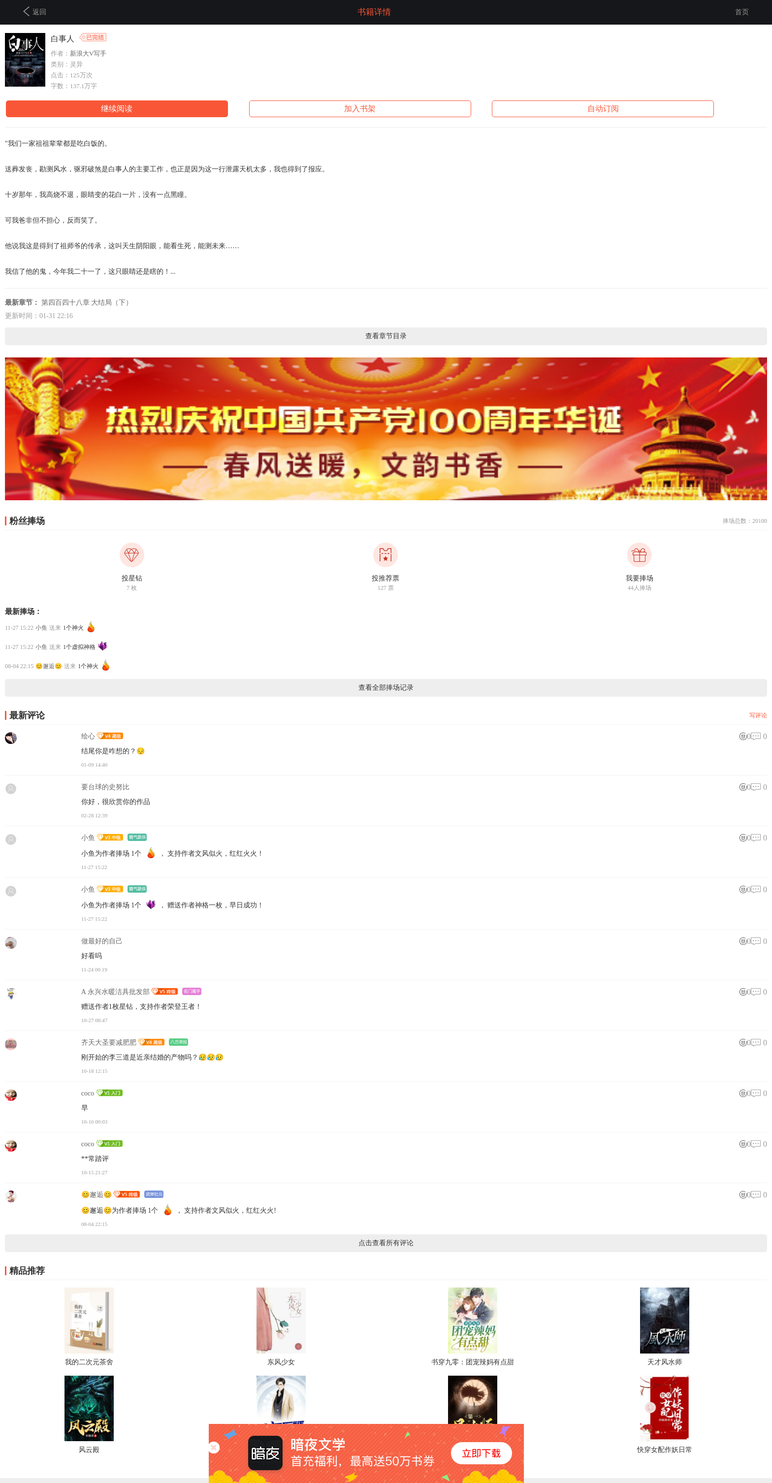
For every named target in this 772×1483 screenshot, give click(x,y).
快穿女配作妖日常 (664, 1449)
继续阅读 (116, 108)
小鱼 (41, 627)
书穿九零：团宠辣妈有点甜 (472, 1362)
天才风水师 (664, 1362)
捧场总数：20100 (745, 520)
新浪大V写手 (88, 53)
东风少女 (281, 1362)
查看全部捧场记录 (386, 687)
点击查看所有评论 (386, 1243)
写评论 (758, 715)
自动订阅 (603, 108)
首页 (742, 12)
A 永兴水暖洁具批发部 (115, 992)
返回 (34, 11)
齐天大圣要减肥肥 (108, 1042)
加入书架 (360, 108)
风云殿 (89, 1449)
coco (87, 1093)
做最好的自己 (102, 941)
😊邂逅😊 (48, 666)
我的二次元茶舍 (89, 1362)
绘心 (88, 736)
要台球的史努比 (105, 787)
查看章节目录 (386, 336)
